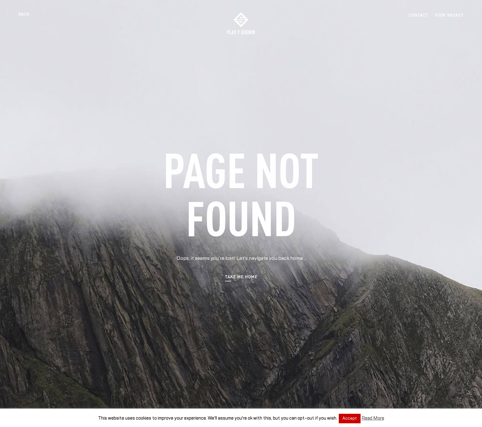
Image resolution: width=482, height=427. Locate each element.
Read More (373, 418)
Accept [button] (349, 418)
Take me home (241, 277)
